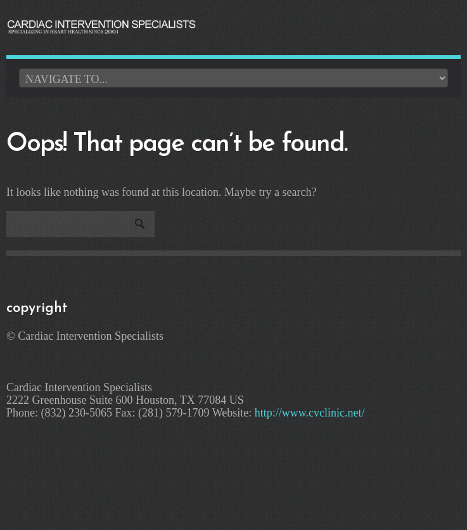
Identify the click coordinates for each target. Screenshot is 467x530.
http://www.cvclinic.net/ (310, 412)
